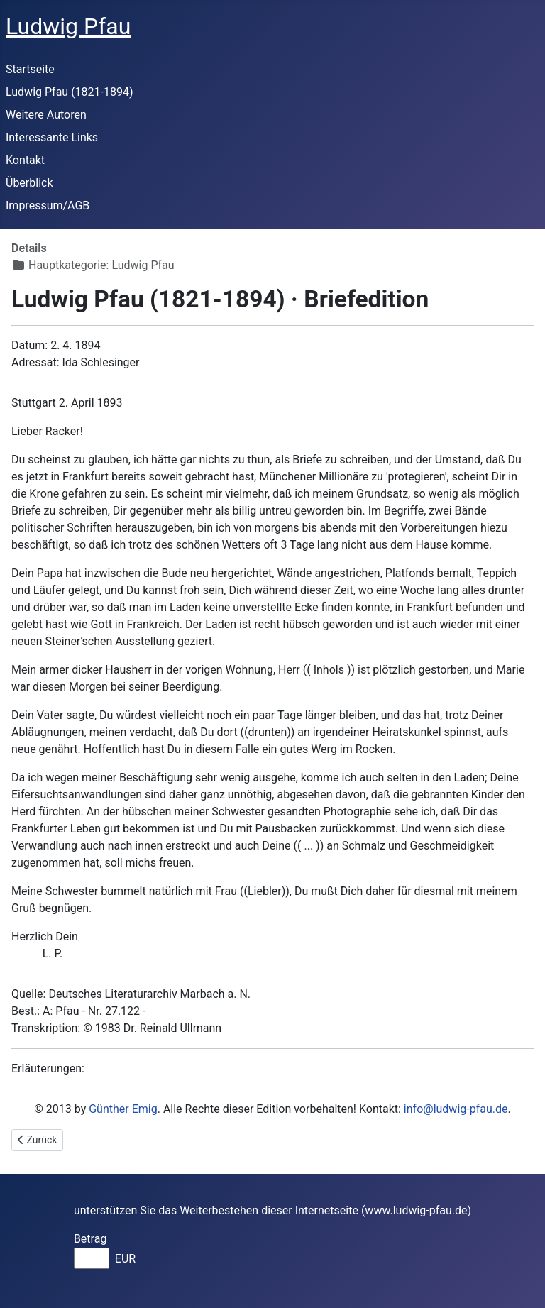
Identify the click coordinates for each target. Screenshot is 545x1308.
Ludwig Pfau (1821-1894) (69, 92)
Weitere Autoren (46, 114)
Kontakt (25, 160)
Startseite (30, 69)
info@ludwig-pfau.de (456, 1109)
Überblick (29, 182)
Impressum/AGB (47, 205)
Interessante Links (52, 137)
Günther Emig (123, 1109)
